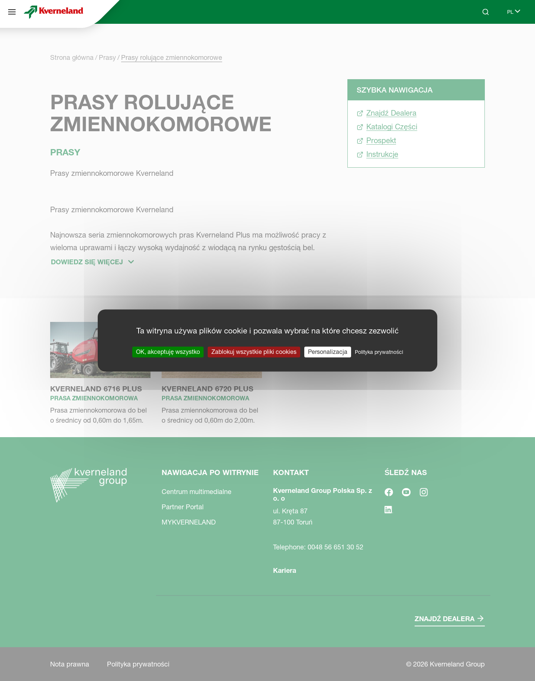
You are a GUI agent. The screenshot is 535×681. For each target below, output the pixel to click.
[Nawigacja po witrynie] (12, 12)
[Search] (485, 12)
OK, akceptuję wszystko (168, 351)
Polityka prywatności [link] (379, 352)
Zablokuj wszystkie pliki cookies (253, 351)
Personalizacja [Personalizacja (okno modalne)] (327, 351)
